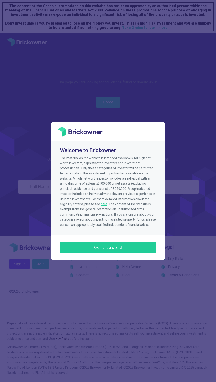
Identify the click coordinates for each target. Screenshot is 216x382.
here (104, 204)
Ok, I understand (108, 247)
